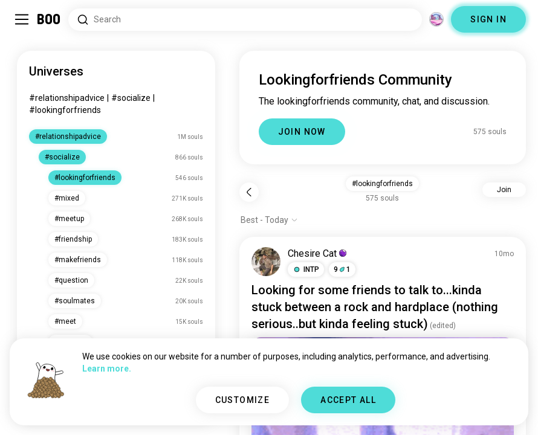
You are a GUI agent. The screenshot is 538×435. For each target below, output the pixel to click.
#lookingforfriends (65, 110)
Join (504, 189)
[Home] (49, 19)
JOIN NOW (302, 132)
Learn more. (106, 368)
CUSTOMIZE (242, 400)
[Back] (249, 192)
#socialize (131, 98)
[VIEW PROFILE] (265, 261)
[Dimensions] (436, 19)
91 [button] (342, 269)
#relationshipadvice (67, 98)
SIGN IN (488, 19)
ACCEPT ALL (348, 400)
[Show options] (269, 220)
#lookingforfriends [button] (382, 183)
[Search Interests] (245, 19)
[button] (306, 269)
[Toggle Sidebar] (21, 19)
